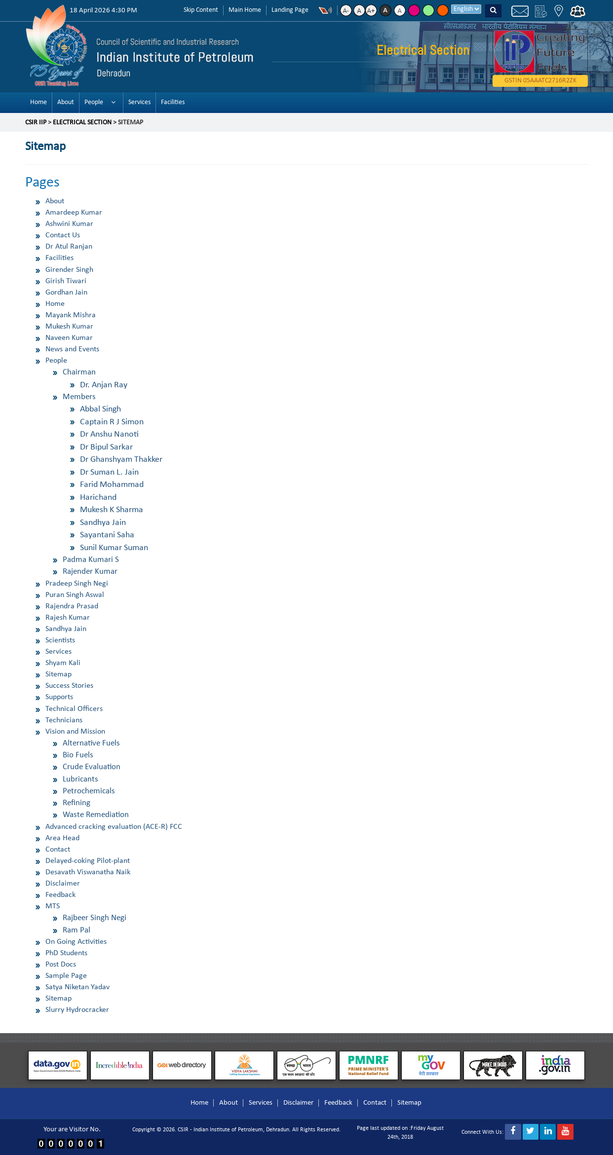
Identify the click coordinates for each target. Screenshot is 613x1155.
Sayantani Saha (107, 535)
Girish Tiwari (65, 281)
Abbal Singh (100, 409)
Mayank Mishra (70, 315)
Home (38, 102)
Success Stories (69, 686)
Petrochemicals (89, 791)
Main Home (245, 10)
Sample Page (66, 976)
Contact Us (62, 235)
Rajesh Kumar (67, 618)
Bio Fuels (78, 755)
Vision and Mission (75, 732)
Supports (59, 697)
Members (79, 397)
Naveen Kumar (69, 338)
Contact (57, 850)
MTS (52, 906)
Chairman (79, 372)
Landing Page (289, 10)
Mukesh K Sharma (111, 510)
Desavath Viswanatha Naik (87, 872)
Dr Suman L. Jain (109, 472)
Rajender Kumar (90, 571)
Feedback (60, 895)
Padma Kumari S (91, 560)
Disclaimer (62, 884)
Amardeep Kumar (73, 213)
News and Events (72, 349)
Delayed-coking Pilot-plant (87, 861)
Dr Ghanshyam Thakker (121, 459)
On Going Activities (76, 942)
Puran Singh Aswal (74, 595)
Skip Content (201, 10)
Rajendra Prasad (71, 606)
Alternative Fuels (91, 743)
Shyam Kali (62, 663)
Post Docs (60, 965)
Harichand (98, 497)
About (65, 102)
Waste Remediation (96, 815)
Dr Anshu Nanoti (109, 434)
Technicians (63, 720)
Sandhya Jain (103, 523)
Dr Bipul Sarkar (106, 447)
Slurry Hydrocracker (77, 1010)
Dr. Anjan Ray (103, 385)
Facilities (173, 102)
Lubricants (80, 779)
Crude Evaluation (91, 767)
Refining (76, 803)
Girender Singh (69, 270)
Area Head (62, 838)
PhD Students (66, 953)
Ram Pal (76, 930)
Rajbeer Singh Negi (94, 918)
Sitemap (58, 674)
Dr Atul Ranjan (68, 247)
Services (139, 102)
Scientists (60, 640)
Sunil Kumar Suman (114, 548)
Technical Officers (74, 709)
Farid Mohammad (112, 485)
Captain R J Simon (112, 422)
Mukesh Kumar (69, 327)
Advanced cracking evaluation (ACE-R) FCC (113, 827)
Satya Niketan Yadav (77, 987)
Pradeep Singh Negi (76, 584)
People (93, 102)
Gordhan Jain (66, 293)
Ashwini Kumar (69, 224)
